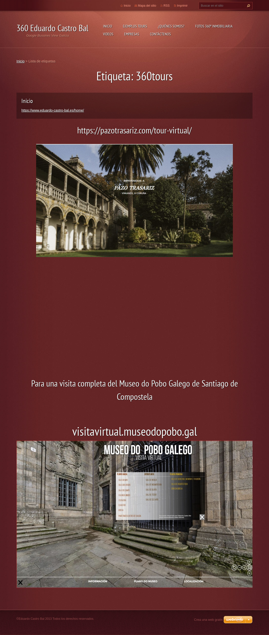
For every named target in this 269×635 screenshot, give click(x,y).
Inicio (107, 26)
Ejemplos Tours (135, 26)
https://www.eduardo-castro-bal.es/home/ (52, 110)
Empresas (131, 33)
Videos (108, 33)
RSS (167, 5)
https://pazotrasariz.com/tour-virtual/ (134, 130)
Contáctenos (160, 33)
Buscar (248, 5)
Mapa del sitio (147, 5)
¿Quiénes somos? (171, 26)
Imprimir (182, 5)
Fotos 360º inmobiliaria (214, 26)
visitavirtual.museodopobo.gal (134, 431)
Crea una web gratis (208, 619)
